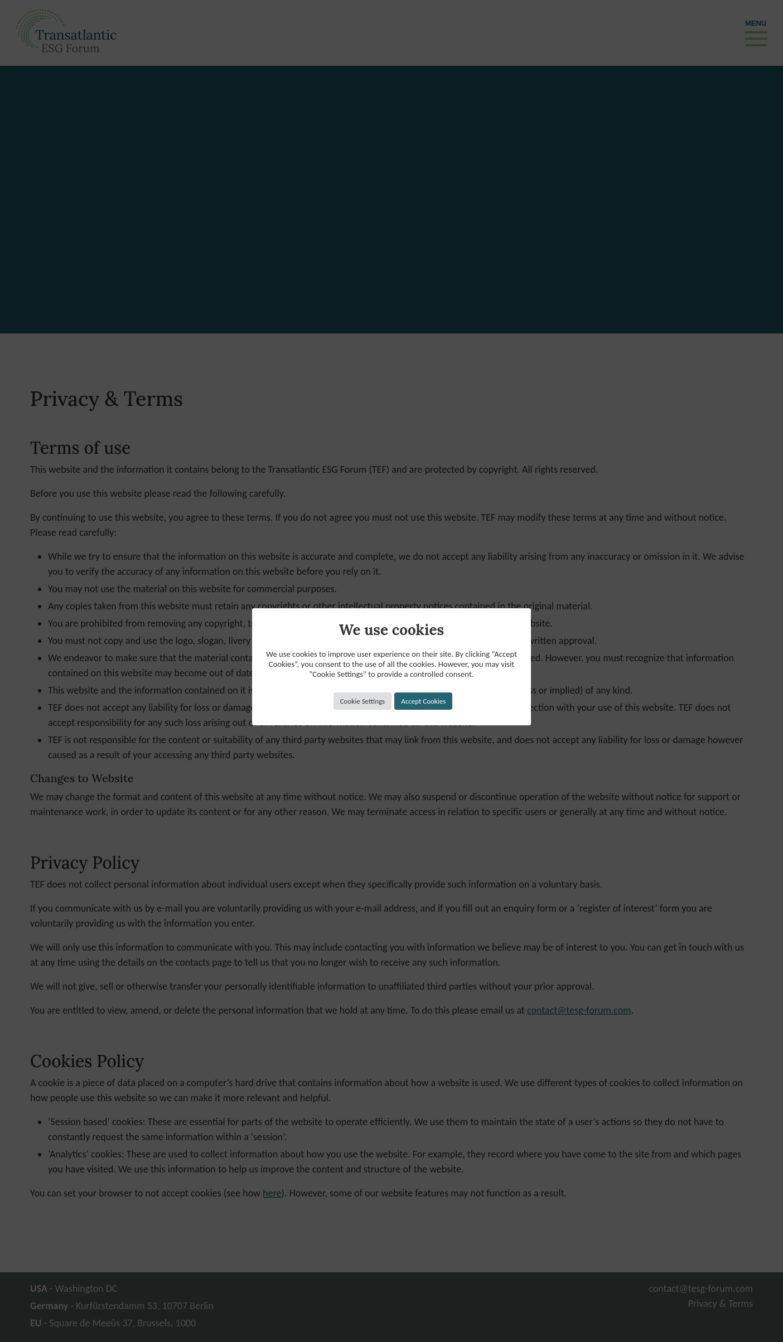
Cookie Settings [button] (362, 701)
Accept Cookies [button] (423, 701)
